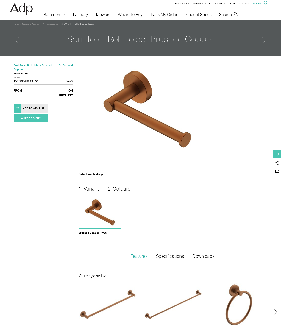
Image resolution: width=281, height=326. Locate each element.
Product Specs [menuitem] (198, 14)
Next (275, 312)
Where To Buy (31, 118)
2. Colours (119, 188)
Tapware (25, 24)
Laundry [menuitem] (80, 14)
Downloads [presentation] (203, 256)
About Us (220, 3)
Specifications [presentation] (170, 256)
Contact (244, 3)
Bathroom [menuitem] (52, 14)
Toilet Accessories (50, 24)
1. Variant (89, 188)
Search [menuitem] (228, 14)
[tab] (139, 256)
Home (16, 24)
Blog (232, 3)
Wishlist (260, 3)
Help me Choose (202, 3)
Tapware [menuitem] (102, 14)
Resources (181, 3)
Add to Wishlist (33, 108)
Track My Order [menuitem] (163, 14)
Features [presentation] (139, 256)
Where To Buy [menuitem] (130, 14)
